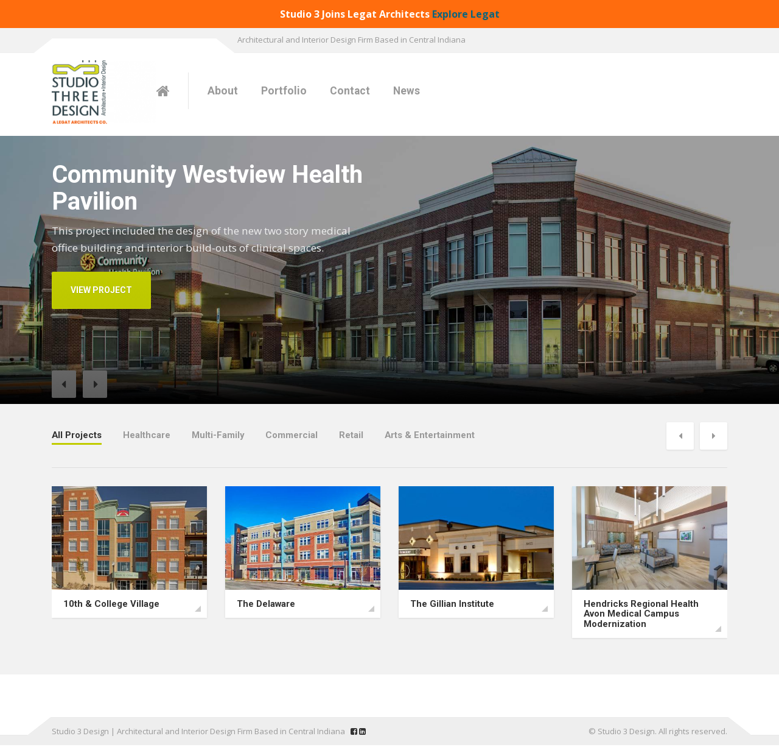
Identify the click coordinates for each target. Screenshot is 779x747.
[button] (64, 384)
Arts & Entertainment (431, 434)
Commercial (293, 434)
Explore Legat (466, 14)
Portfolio (284, 91)
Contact (350, 91)
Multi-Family (218, 434)
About (223, 91)
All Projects (77, 434)
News (406, 91)
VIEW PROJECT (101, 290)
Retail (352, 434)
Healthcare (147, 434)
